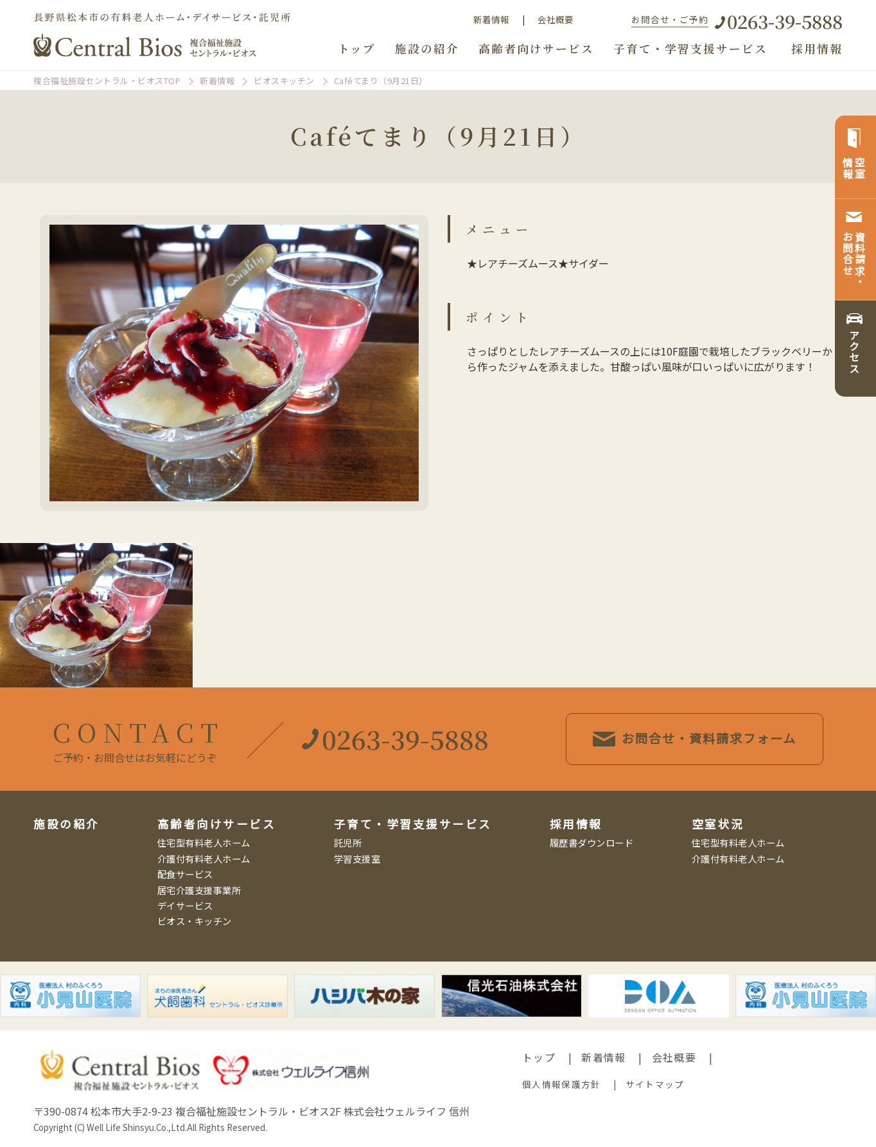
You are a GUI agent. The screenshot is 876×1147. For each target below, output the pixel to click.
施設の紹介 (427, 48)
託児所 (348, 842)
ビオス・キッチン (194, 920)
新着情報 (491, 19)
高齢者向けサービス (536, 48)
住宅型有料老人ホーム (203, 842)
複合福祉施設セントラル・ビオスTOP (106, 80)
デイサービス (185, 905)
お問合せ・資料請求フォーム (695, 738)
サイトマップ (655, 1084)
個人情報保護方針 (561, 1084)
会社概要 (556, 19)
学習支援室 (357, 858)
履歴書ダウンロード (592, 842)
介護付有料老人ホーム (203, 858)
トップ (357, 48)
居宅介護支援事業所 (199, 890)
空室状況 (718, 824)
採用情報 (817, 48)
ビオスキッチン (284, 80)
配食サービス (185, 874)
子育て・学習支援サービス (690, 48)
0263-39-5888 (785, 21)
